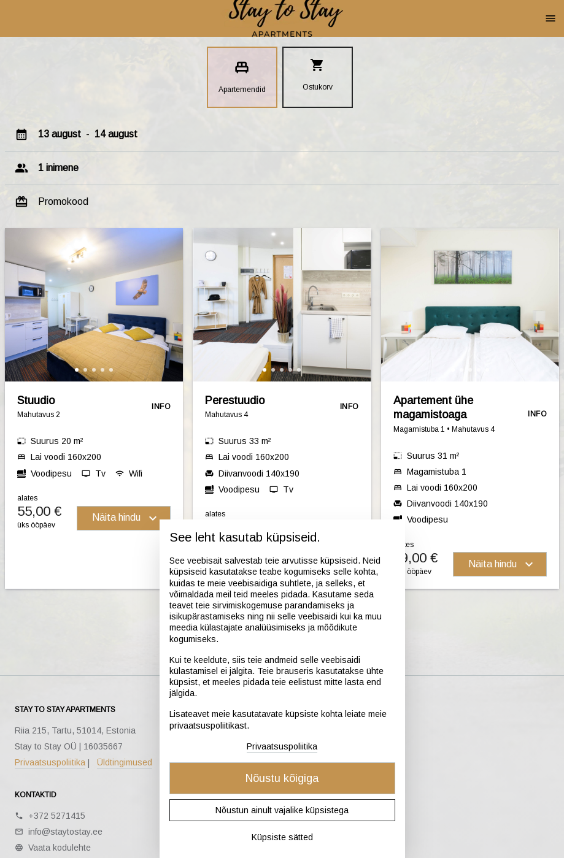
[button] (77, 370)
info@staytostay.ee (65, 832)
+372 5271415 (56, 816)
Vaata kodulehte (59, 847)
